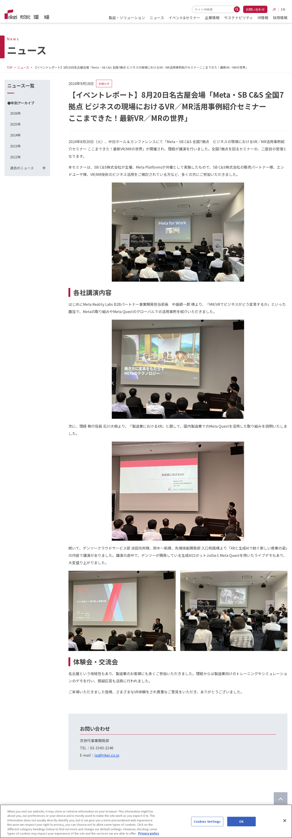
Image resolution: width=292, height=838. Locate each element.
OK (241, 822)
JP (274, 9)
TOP (10, 67)
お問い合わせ (255, 9)
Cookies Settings (207, 822)
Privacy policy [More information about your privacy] (148, 834)
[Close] (285, 821)
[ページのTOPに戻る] (280, 799)
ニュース (23, 67)
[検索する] (237, 9)
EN (283, 9)
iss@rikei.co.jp (106, 755)
